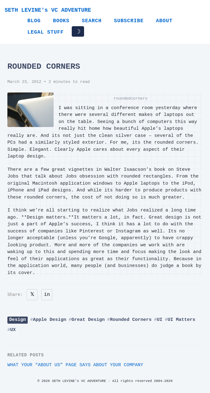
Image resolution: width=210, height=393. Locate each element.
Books (61, 21)
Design (17, 319)
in (47, 294)
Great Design (88, 319)
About (164, 21)
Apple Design (49, 319)
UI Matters (181, 319)
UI (159, 319)
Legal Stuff (45, 32)
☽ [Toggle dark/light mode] (78, 31)
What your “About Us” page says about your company (75, 365)
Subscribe (129, 21)
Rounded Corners (130, 319)
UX (13, 330)
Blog (34, 21)
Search (92, 21)
